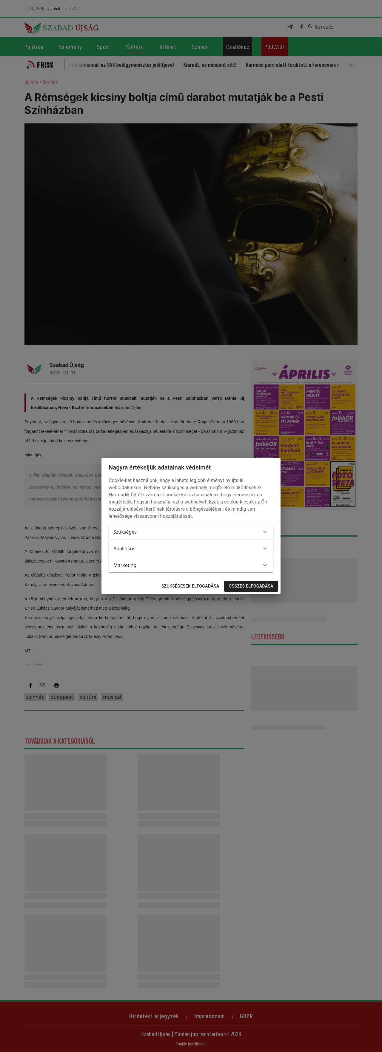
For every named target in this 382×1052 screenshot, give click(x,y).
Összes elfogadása (251, 586)
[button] (191, 532)
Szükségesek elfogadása (190, 586)
